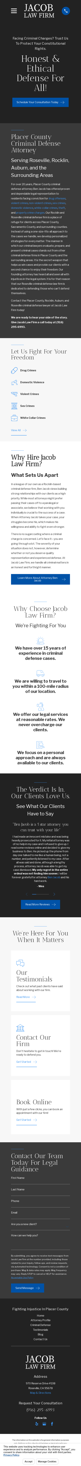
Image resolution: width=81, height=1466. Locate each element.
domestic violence (22, 207)
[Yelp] (37, 1425)
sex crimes (59, 203)
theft (61, 207)
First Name (18, 1178)
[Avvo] (29, 1425)
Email (14, 1213)
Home (40, 1316)
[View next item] (54, 894)
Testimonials (40, 1330)
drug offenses (57, 198)
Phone (15, 1201)
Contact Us (40, 1340)
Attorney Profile (41, 1321)
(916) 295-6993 (40, 1410)
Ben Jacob (53, 877)
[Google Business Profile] (44, 1425)
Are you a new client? (24, 1224)
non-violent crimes (40, 203)
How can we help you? (24, 1236)
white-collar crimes (45, 207)
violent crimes (19, 203)
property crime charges (30, 212)
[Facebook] (52, 1425)
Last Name (18, 1189)
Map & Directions (40, 1393)
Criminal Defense (40, 1325)
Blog (40, 1335)
